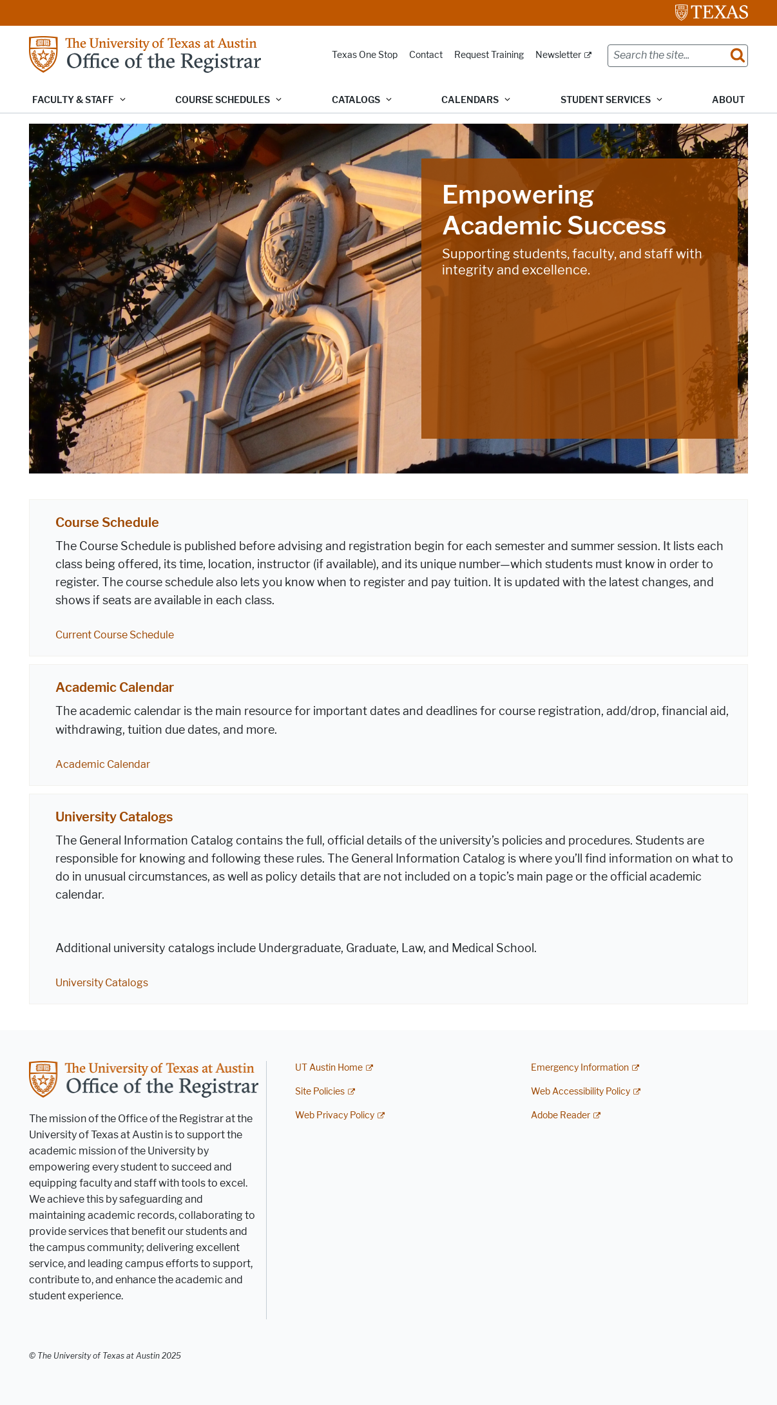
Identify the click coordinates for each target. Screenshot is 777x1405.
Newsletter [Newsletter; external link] (558, 55)
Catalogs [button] (356, 100)
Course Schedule (107, 522)
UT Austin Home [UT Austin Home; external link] (329, 1067)
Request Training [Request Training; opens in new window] (489, 55)
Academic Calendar (114, 687)
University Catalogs (114, 817)
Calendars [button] (470, 100)
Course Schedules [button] (222, 100)
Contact (426, 55)
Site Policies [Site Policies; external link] (320, 1091)
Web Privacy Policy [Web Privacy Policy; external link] (334, 1115)
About (728, 100)
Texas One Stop (365, 55)
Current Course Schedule (114, 635)
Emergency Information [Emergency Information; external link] (580, 1067)
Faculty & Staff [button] (73, 100)
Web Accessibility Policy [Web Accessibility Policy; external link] (580, 1091)
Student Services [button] (606, 100)
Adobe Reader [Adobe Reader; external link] (560, 1115)
